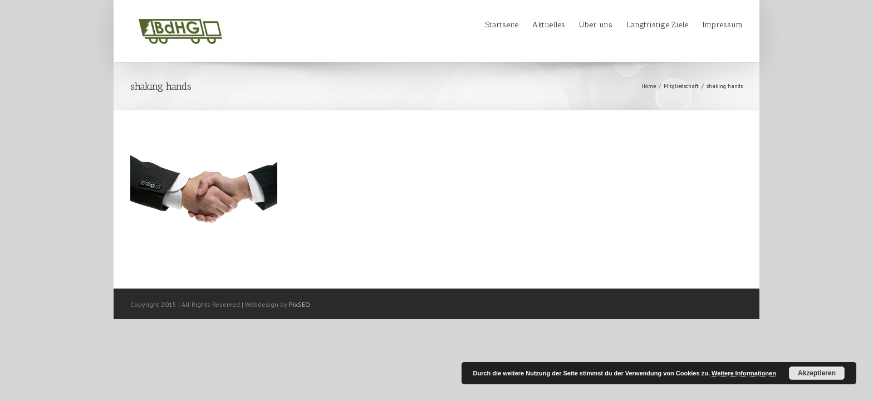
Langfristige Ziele (646, 25)
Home (648, 86)
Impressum (722, 25)
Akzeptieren (817, 373)
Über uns (573, 25)
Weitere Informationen (744, 373)
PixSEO (299, 304)
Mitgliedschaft (681, 86)
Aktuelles (515, 25)
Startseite (457, 25)
